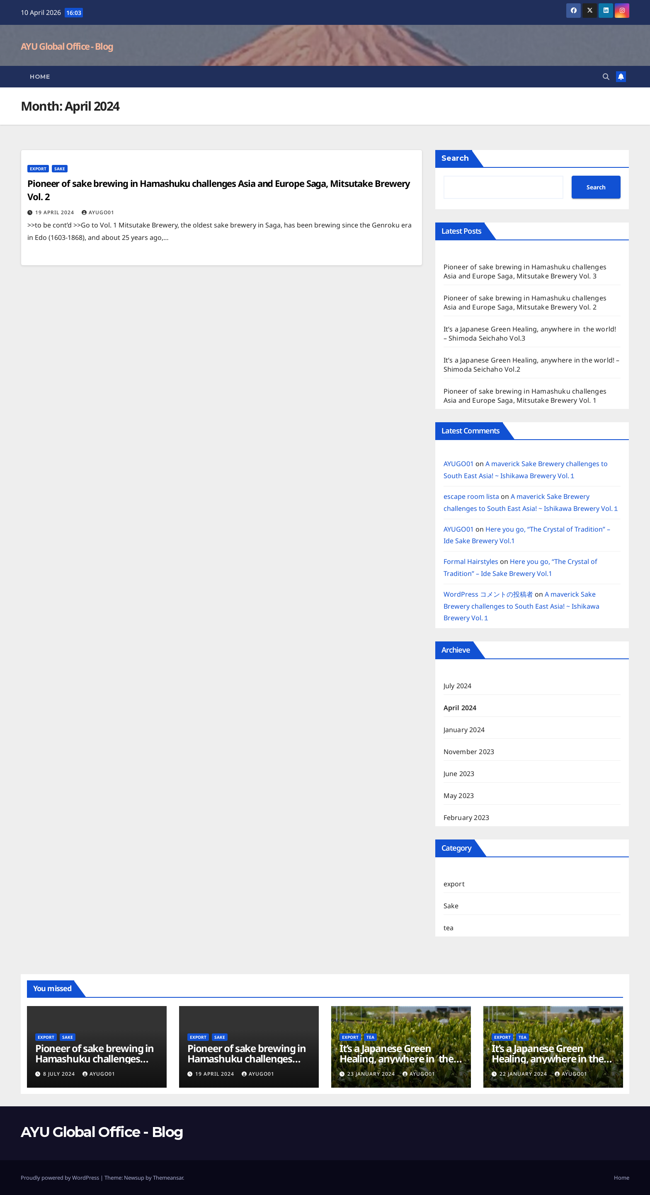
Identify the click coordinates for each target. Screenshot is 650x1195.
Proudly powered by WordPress (60, 1177)
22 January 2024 (524, 1073)
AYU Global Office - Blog (67, 46)
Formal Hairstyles (471, 561)
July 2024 (458, 685)
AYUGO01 (98, 212)
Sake (59, 169)
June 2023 (459, 773)
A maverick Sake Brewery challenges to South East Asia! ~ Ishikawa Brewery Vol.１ (521, 606)
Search (455, 158)
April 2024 (460, 707)
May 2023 (459, 795)
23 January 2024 (372, 1073)
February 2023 (467, 817)
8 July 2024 (60, 1073)
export (38, 169)
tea (449, 927)
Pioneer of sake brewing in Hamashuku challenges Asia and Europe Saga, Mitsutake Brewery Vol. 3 (525, 271)
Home (40, 76)
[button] (606, 76)
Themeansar (168, 1177)
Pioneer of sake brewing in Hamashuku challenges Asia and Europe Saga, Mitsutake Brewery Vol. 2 (525, 302)
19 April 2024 (55, 212)
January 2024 (464, 729)
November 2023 (469, 751)
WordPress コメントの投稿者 (488, 594)
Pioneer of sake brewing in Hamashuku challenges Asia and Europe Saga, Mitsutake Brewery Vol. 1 (525, 396)
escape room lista (471, 496)
